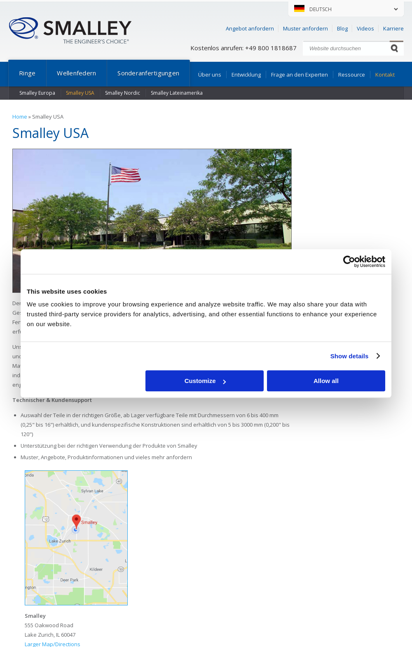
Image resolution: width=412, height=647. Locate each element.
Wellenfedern (76, 73)
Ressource (351, 74)
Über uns (209, 74)
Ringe (27, 73)
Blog (342, 28)
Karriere (393, 28)
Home (19, 116)
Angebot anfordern (250, 28)
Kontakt (385, 74)
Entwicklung (246, 74)
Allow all (326, 380)
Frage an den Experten (299, 74)
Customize (205, 380)
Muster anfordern (305, 28)
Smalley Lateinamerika (177, 92)
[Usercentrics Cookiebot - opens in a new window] (349, 261)
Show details (349, 356)
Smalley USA (80, 92)
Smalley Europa (37, 92)
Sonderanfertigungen (148, 73)
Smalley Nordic (122, 92)
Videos (365, 28)
